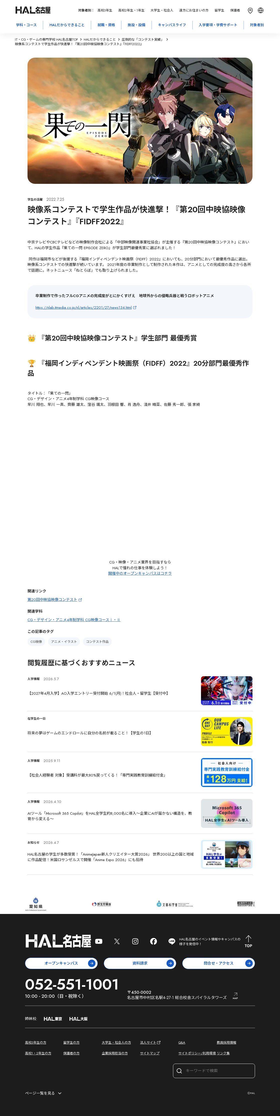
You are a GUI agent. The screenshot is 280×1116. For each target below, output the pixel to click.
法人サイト (150, 1042)
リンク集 (223, 1053)
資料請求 (153, 963)
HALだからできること (67, 24)
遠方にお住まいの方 (193, 10)
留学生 (219, 10)
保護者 (235, 10)
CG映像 (36, 641)
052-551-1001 (72, 984)
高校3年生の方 (35, 1042)
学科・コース (26, 24)
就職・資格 (106, 24)
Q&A (181, 1042)
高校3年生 (105, 10)
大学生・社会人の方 (116, 1042)
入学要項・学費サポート (218, 24)
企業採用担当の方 (115, 1053)
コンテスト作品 (97, 641)
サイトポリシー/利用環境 (197, 1053)
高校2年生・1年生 (131, 10)
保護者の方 (71, 1053)
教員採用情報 (226, 1042)
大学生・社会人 (161, 10)
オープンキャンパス (69, 963)
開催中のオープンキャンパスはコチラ (140, 573)
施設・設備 (136, 24)
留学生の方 (71, 1042)
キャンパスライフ (172, 24)
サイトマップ (150, 1053)
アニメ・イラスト (64, 641)
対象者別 (257, 24)
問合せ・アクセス (228, 963)
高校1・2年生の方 (38, 1053)
